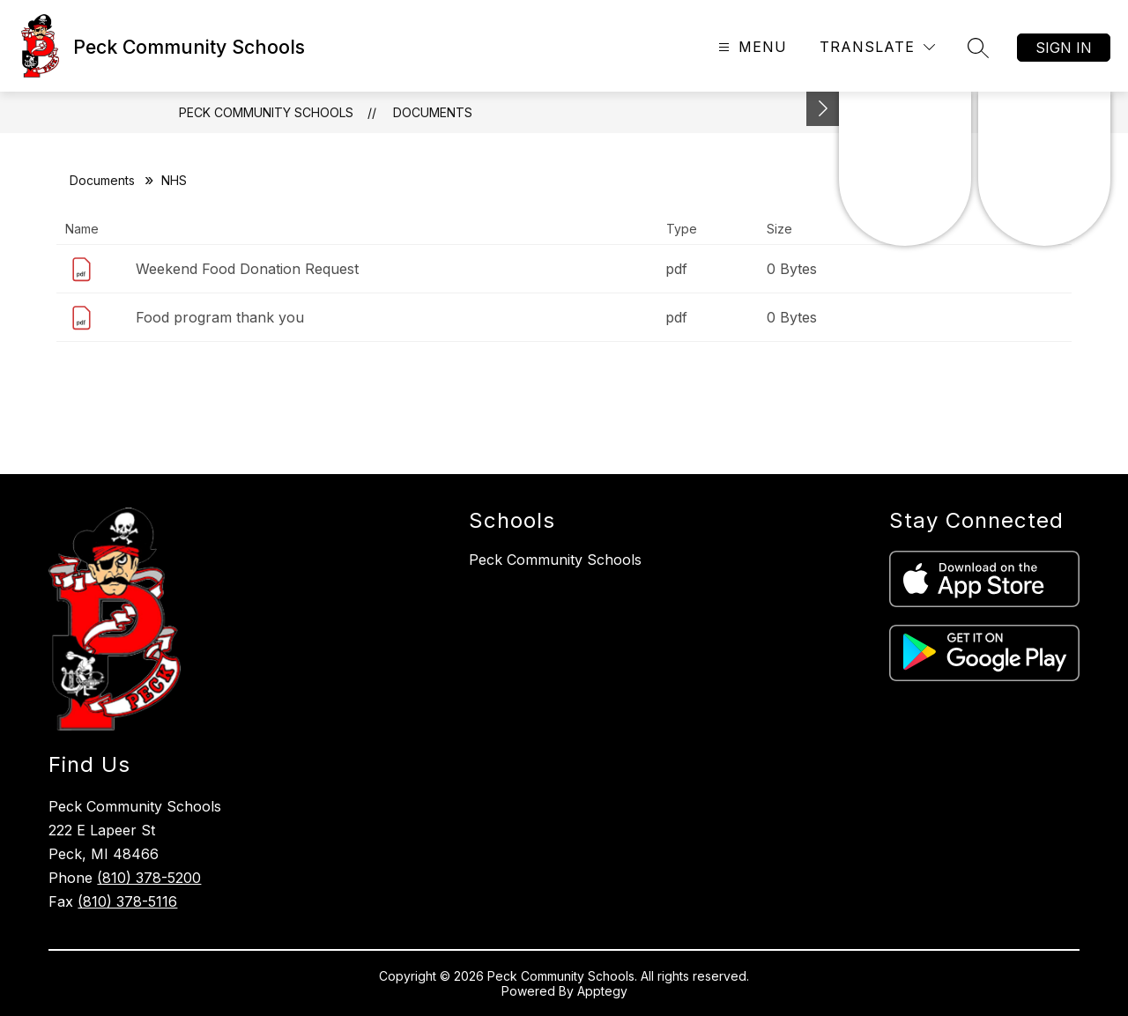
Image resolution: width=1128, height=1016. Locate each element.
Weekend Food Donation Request (247, 269)
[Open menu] (750, 47)
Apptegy (602, 990)
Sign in (1063, 47)
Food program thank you (220, 317)
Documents (432, 112)
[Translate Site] (877, 47)
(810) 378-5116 (127, 901)
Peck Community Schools (266, 112)
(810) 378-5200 (149, 877)
